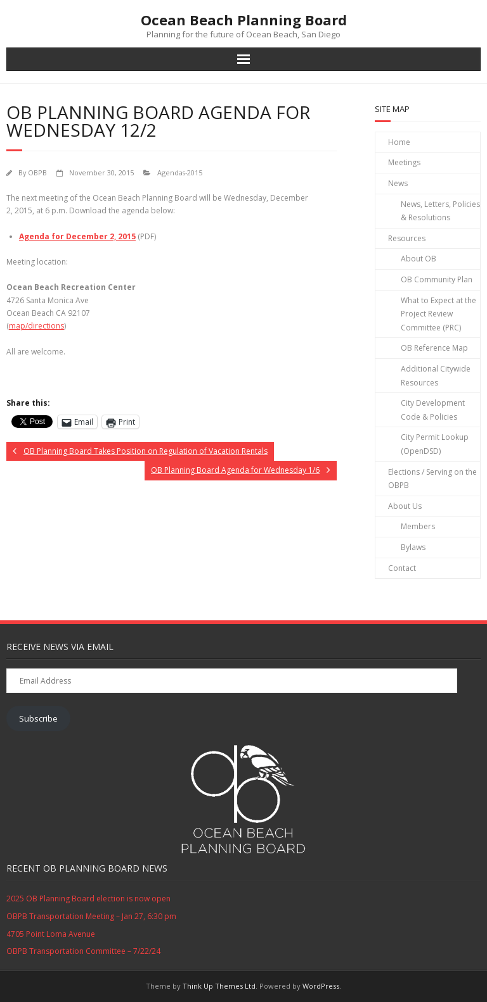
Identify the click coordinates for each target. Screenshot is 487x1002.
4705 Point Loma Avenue (50, 934)
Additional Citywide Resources (436, 375)
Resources (406, 238)
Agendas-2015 (179, 172)
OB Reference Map (434, 347)
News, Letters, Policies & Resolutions (440, 211)
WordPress (320, 986)
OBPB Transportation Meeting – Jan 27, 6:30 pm (91, 916)
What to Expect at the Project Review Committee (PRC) (438, 314)
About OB (418, 258)
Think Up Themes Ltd (219, 986)
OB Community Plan (436, 279)
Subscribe (38, 718)
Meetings (404, 162)
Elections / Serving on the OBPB (432, 479)
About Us (405, 506)
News (398, 183)
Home (399, 142)
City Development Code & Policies (433, 410)
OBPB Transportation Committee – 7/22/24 (83, 951)
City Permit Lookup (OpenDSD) (435, 444)
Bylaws (413, 547)
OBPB (37, 172)
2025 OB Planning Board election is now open (88, 898)
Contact (402, 568)
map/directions (36, 325)
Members (418, 526)
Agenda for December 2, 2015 (77, 236)
